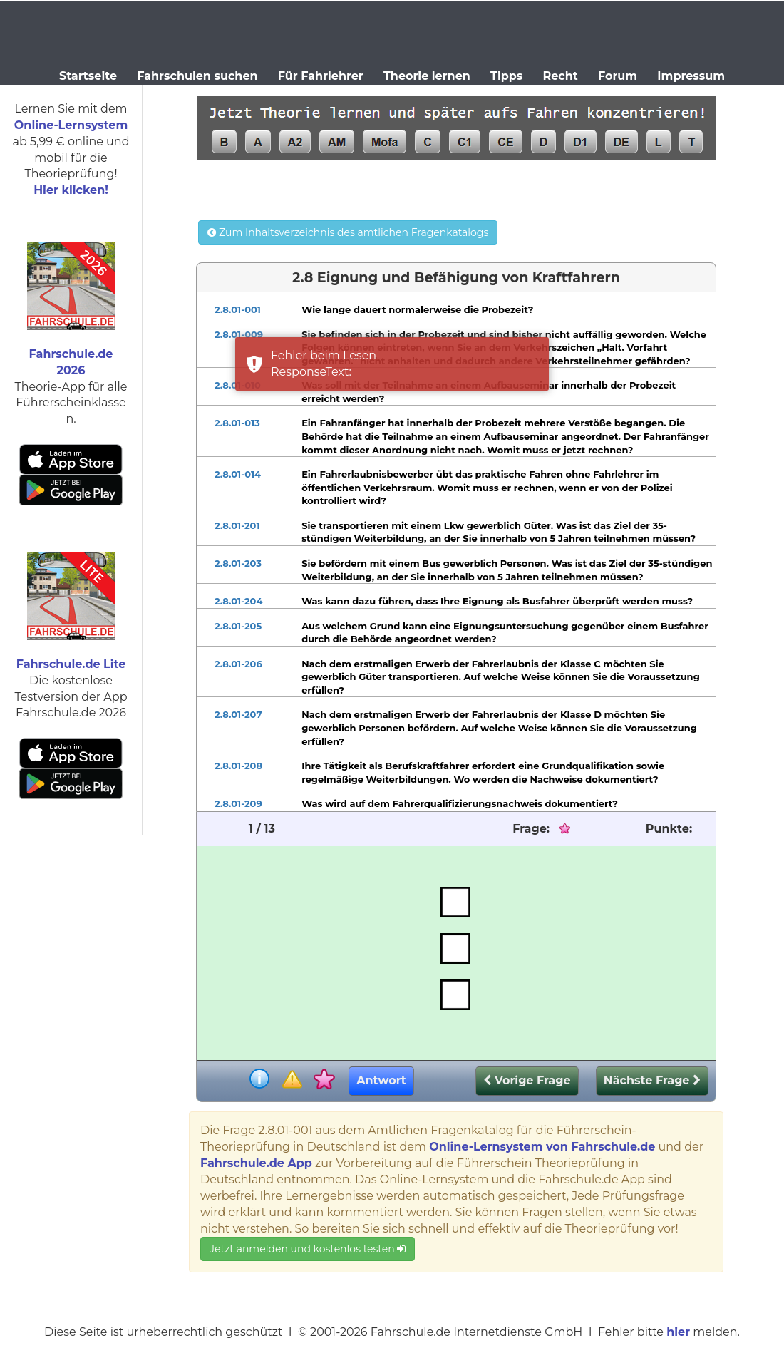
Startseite (88, 76)
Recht (560, 76)
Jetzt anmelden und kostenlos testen (308, 1248)
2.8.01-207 (238, 714)
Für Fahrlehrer (320, 76)
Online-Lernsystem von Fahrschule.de (542, 1146)
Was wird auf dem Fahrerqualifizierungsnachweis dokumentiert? (459, 803)
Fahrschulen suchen (197, 76)
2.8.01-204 (238, 601)
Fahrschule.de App (256, 1163)
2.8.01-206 (238, 663)
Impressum (691, 76)
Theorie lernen (426, 76)
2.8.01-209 (238, 803)
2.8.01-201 (237, 525)
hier (678, 1332)
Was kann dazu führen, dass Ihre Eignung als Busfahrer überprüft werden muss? (497, 601)
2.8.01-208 (238, 765)
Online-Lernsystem (71, 125)
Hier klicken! (70, 190)
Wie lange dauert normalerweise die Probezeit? (417, 309)
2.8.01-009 (239, 334)
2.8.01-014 (238, 474)
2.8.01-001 (238, 309)
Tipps (506, 76)
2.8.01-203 (238, 563)
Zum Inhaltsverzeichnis (347, 232)
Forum (617, 76)
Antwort (381, 1080)
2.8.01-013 (237, 422)
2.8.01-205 (238, 626)
